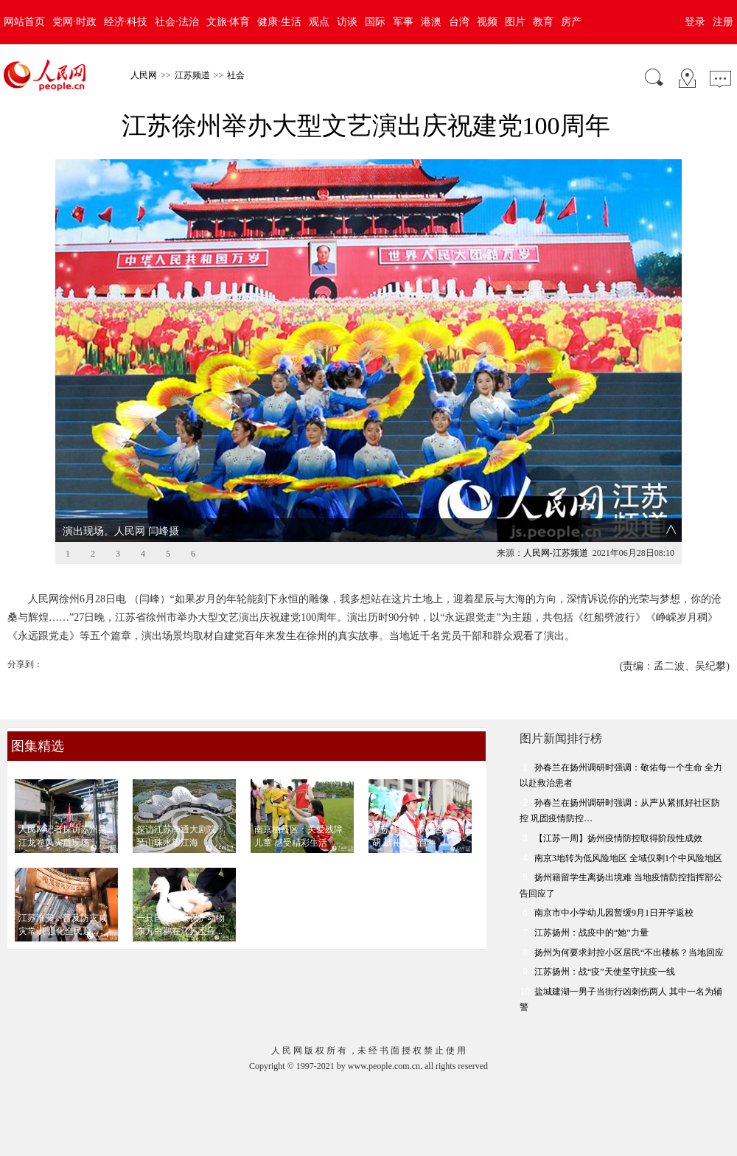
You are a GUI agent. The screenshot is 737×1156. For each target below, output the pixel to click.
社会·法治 (177, 21)
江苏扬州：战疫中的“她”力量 (591, 932)
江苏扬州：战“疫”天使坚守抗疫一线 (604, 972)
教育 (543, 21)
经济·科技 (126, 21)
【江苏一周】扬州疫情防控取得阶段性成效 (618, 838)
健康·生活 (279, 21)
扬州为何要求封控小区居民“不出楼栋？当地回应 (629, 952)
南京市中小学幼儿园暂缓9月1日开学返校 (614, 913)
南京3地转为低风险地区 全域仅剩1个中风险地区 (628, 858)
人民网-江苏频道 (555, 553)
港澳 (431, 21)
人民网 (143, 75)
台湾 (459, 21)
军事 (403, 21)
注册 (723, 21)
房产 (571, 21)
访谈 (347, 21)
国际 (375, 21)
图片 (515, 21)
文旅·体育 (228, 21)
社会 (236, 75)
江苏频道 (192, 75)
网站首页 (24, 21)
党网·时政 (74, 21)
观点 (319, 21)
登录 (695, 21)
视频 (487, 21)
